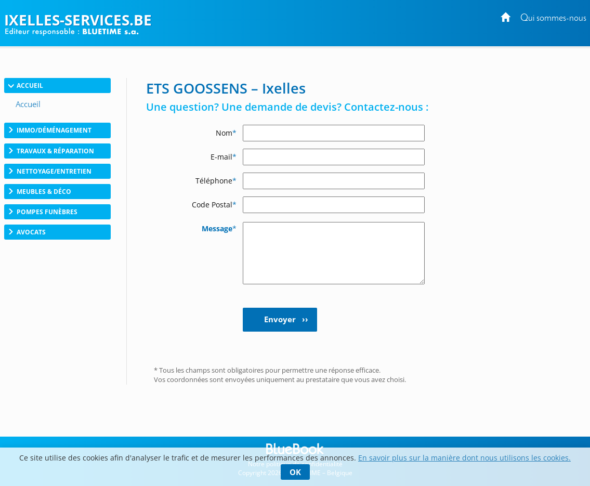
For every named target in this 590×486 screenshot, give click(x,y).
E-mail (224, 157)
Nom (226, 133)
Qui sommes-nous (553, 18)
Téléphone (216, 181)
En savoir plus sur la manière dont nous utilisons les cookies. (464, 458)
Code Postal (214, 204)
